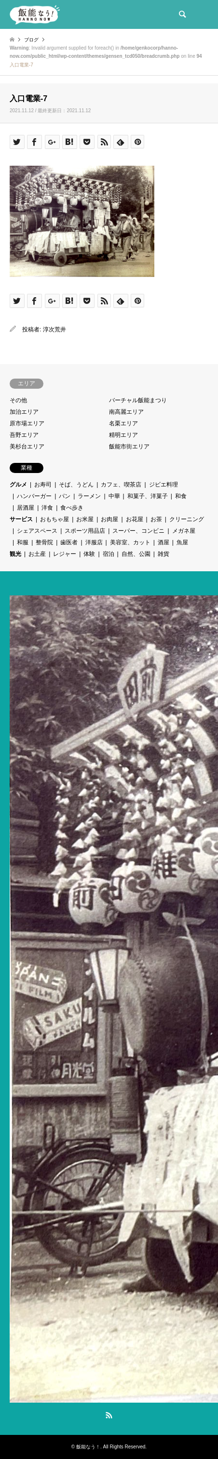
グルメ (18, 484)
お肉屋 (109, 519)
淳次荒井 (54, 329)
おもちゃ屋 (54, 519)
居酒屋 (25, 507)
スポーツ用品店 (85, 530)
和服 (22, 542)
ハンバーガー (34, 496)
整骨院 (44, 542)
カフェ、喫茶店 (121, 484)
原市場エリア (27, 423)
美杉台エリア (27, 446)
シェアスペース (37, 530)
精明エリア (123, 435)
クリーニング (186, 519)
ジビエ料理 (163, 484)
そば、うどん (76, 484)
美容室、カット (130, 542)
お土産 (37, 554)
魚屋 (182, 542)
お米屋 (85, 519)
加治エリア (24, 411)
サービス (21, 519)
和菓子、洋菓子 (147, 496)
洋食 (47, 507)
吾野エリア (24, 435)
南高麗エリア (126, 411)
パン (64, 496)
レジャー (64, 554)
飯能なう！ (88, 1446)
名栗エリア (123, 423)
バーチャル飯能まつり (138, 400)
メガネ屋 (183, 530)
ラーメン (89, 496)
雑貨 (163, 554)
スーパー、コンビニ (138, 530)
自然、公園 (136, 554)
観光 (15, 554)
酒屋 (163, 542)
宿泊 (108, 554)
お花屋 (134, 519)
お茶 (156, 519)
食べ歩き (71, 507)
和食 (181, 496)
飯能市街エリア (129, 446)
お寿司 (43, 484)
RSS (109, 1415)
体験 (89, 554)
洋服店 (94, 542)
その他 (18, 400)
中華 (114, 496)
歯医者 (69, 542)
